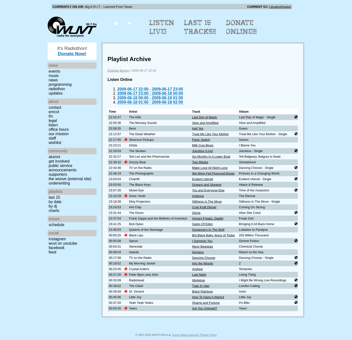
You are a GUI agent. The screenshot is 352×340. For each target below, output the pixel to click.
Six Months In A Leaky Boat (211, 156)
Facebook (57, 248)
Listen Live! (162, 27)
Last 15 (54, 197)
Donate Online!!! (241, 27)
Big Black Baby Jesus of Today (213, 235)
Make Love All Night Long (210, 168)
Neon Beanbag (202, 246)
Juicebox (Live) (202, 151)
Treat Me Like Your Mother (210, 134)
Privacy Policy (208, 334)
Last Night (199, 274)
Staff (52, 138)
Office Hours (59, 129)
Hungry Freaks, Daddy (207, 218)
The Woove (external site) (70, 179)
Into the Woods (202, 263)
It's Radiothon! (72, 51)
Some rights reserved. (185, 334)
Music (54, 76)
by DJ (53, 206)
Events (54, 71)
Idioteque (198, 280)
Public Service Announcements (63, 168)
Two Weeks (200, 162)
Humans (198, 252)
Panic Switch (201, 140)
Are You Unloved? (204, 308)
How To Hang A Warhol (208, 297)
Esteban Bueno (118, 70)
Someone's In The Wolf (208, 229)
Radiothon (57, 89)
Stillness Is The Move (207, 201)
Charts (54, 210)
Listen (53, 125)
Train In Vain (200, 286)
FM (51, 116)
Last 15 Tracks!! (200, 27)
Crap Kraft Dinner (204, 207)
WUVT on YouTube (63, 243)
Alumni (54, 157)
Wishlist (55, 143)
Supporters (58, 174)
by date (55, 202)
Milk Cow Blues (202, 145)
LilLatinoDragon (280, 7)
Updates (56, 93)
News (53, 80)
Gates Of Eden (202, 224)
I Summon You (202, 241)
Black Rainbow (202, 291)
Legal (53, 121)
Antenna (198, 196)
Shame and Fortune (206, 303)
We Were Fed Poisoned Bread (213, 173)
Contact (55, 107)
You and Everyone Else (208, 190)
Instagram (57, 239)
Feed (52, 252)
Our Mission (59, 134)
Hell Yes (197, 128)
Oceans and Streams (206, 184)
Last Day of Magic (204, 117)
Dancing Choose (203, 258)
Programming (60, 84)
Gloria (196, 213)
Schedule (56, 225)
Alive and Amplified (205, 123)
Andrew (197, 269)
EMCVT (54, 112)
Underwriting (59, 183)
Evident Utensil (202, 179)
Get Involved (59, 161)
